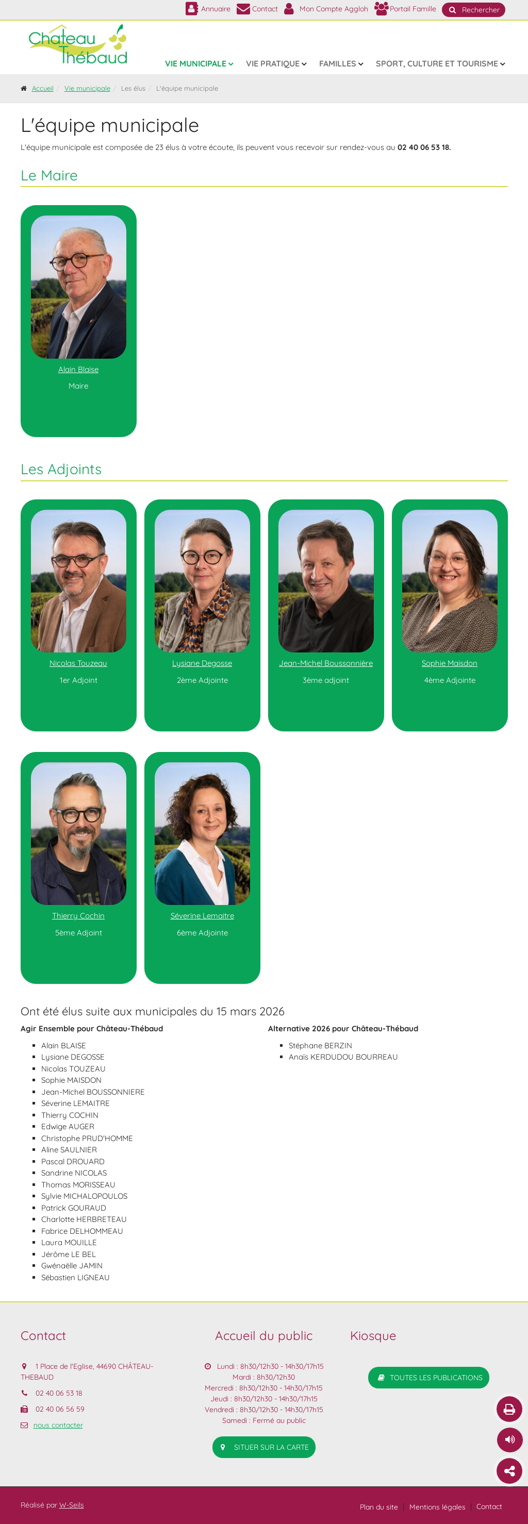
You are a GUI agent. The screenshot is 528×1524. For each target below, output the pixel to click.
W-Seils (71, 1505)
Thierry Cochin (78, 915)
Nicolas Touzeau (78, 663)
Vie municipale (195, 63)
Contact (489, 1506)
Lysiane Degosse (202, 663)
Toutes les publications (429, 1377)
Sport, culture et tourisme (437, 63)
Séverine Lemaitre (202, 915)
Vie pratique (273, 63)
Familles (337, 63)
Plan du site (379, 1507)
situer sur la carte (264, 1447)
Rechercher (474, 9)
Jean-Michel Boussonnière (326, 663)
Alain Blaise (78, 369)
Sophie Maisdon (449, 663)
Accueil (43, 88)
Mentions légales (437, 1507)
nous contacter (58, 1425)
